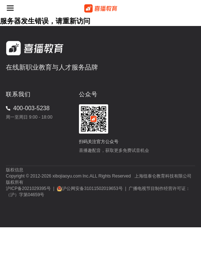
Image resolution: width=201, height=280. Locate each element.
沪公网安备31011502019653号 (92, 188)
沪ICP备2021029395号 (28, 188)
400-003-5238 (31, 108)
